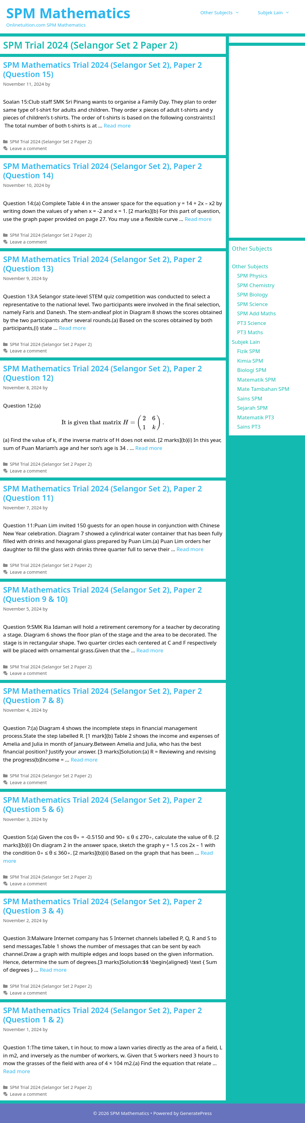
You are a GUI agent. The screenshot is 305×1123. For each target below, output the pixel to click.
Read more (117, 125)
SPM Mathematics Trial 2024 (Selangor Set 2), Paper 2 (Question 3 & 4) (102, 906)
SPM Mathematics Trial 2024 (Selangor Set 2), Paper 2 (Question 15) (102, 69)
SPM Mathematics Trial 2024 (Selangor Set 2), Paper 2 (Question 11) (102, 493)
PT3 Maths (250, 332)
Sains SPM (249, 398)
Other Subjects (224, 12)
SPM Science (252, 304)
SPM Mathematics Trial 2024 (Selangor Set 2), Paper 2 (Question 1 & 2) (102, 1015)
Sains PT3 (249, 426)
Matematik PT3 (255, 417)
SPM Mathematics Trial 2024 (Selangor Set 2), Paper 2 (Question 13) (102, 264)
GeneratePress (196, 1113)
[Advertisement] (267, 142)
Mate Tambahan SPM (263, 388)
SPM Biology (252, 294)
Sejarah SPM (252, 407)
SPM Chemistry (256, 285)
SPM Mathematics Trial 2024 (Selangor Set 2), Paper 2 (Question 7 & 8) (102, 695)
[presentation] (113, 423)
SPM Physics (252, 275)
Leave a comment (28, 148)
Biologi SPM (252, 370)
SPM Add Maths (256, 313)
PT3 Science (251, 322)
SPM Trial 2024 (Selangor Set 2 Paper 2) (51, 142)
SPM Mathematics (68, 12)
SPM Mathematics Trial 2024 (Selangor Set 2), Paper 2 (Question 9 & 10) (102, 594)
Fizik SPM (248, 351)
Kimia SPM (250, 360)
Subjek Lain (278, 12)
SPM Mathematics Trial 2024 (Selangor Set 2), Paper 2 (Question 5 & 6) (102, 804)
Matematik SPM (256, 379)
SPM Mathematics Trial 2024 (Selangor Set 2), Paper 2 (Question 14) (102, 170)
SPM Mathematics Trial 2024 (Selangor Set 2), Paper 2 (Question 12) (102, 373)
